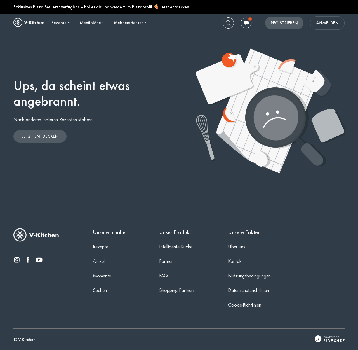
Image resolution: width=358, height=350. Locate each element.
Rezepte (100, 247)
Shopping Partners (176, 290)
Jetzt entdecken (174, 7)
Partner (166, 261)
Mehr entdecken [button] (131, 22)
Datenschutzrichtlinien (248, 290)
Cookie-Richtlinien (244, 305)
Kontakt (235, 261)
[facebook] (28, 260)
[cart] (246, 23)
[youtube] (39, 260)
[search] (228, 23)
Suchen (100, 290)
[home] (29, 22)
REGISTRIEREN (284, 22)
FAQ (163, 276)
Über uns (236, 247)
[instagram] (16, 260)
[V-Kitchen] (36, 240)
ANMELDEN (327, 22)
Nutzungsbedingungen (249, 276)
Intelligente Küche (175, 247)
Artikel (99, 261)
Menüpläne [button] (93, 22)
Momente (102, 276)
